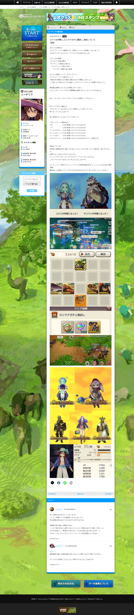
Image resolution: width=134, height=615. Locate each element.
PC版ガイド (31, 54)
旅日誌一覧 (80, 494)
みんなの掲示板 (49, 2)
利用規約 (33, 599)
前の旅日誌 (52, 494)
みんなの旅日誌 (64, 2)
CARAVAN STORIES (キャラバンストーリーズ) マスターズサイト (32, 16)
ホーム (22, 7)
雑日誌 (52, 43)
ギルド (75, 2)
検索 (32, 190)
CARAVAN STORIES (67, 610)
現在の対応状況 (106, 2)
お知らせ (37, 2)
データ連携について (31, 68)
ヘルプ (95, 2)
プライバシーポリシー (43, 599)
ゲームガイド (31, 82)
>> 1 (51, 551)
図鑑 (73, 28)
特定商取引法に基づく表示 (56, 599)
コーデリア (59, 546)
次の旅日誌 (108, 494)
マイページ (26, 2)
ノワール (58, 509)
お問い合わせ (91, 599)
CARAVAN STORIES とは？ (31, 75)
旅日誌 (64, 28)
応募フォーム (99, 599)
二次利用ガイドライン (80, 599)
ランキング (85, 2)
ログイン (31, 61)
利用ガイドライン (69, 599)
